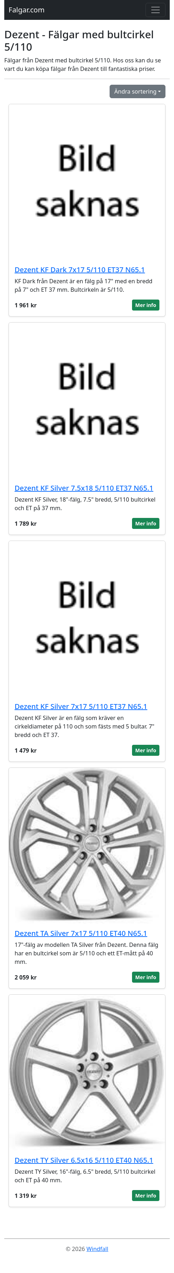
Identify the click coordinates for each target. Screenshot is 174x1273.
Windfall (97, 1249)
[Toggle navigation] (155, 10)
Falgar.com (26, 10)
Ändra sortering (135, 91)
